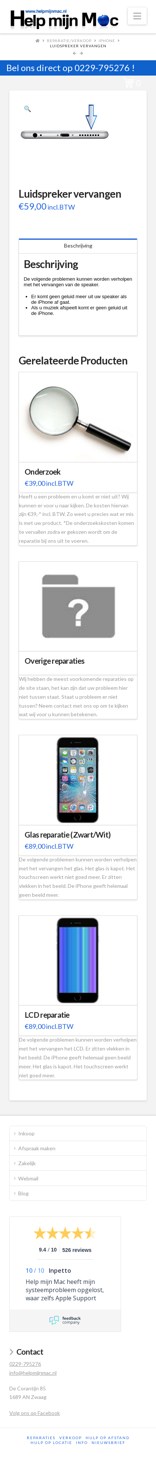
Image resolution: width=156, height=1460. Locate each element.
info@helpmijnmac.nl (33, 1373)
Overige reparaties (54, 660)
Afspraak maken (36, 1148)
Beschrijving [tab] (78, 245)
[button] (137, 16)
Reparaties (41, 1437)
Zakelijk (27, 1163)
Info (82, 1442)
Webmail (28, 1178)
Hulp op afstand (108, 1437)
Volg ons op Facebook (34, 1413)
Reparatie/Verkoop (69, 40)
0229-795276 (102, 67)
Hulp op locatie (51, 1442)
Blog (23, 1193)
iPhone (107, 40)
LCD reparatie (47, 1014)
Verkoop (70, 1437)
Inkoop (26, 1133)
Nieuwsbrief (108, 1442)
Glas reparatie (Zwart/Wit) (68, 834)
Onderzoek (42, 471)
